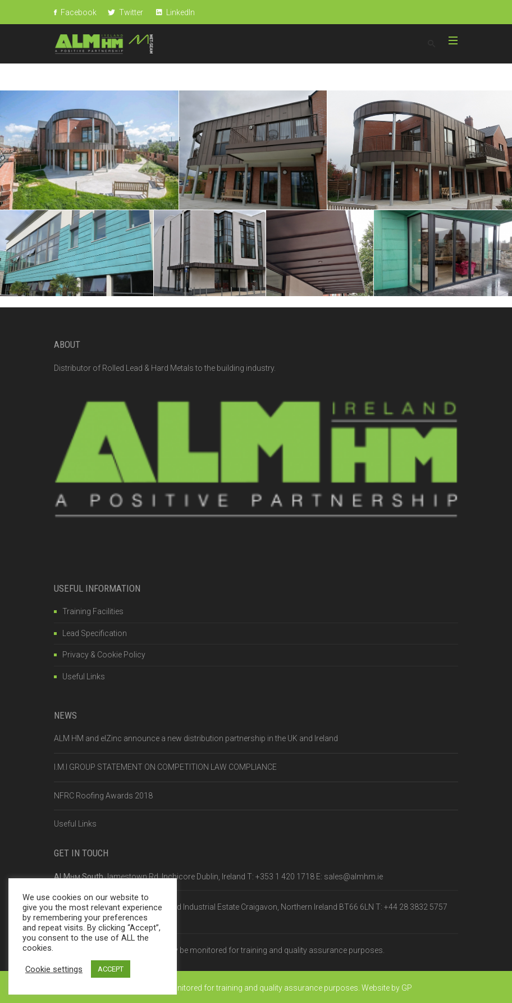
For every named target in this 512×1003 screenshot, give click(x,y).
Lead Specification (94, 633)
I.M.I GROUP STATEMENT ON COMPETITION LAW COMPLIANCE (165, 767)
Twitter (125, 12)
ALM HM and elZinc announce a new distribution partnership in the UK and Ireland (196, 738)
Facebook (75, 12)
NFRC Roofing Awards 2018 (103, 795)
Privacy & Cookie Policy (103, 654)
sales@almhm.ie (353, 876)
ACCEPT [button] (111, 969)
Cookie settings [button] (54, 969)
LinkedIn (175, 12)
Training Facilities (93, 611)
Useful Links (83, 676)
